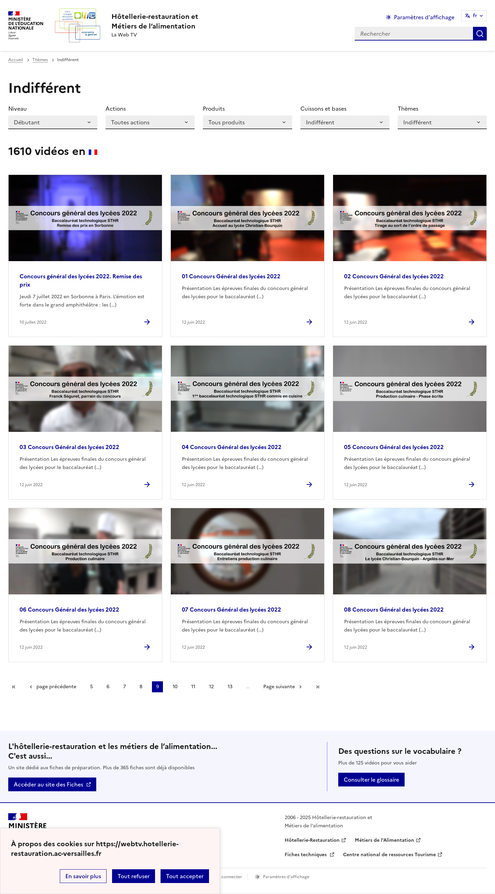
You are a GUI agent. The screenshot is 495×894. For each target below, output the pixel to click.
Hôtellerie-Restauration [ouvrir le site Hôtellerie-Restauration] (312, 840)
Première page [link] (13, 686)
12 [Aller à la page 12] (211, 686)
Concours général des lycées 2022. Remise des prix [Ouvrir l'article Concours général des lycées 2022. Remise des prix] (81, 280)
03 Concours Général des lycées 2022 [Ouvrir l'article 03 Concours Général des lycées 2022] (69, 447)
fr (475, 15)
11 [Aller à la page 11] (193, 686)
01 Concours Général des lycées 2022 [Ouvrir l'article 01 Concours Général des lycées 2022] (231, 276)
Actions (116, 108)
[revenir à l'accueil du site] (154, 21)
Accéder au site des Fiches (48, 784)
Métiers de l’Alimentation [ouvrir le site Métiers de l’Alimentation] (384, 840)
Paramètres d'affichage (286, 877)
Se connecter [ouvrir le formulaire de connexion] (229, 877)
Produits (214, 108)
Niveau (17, 108)
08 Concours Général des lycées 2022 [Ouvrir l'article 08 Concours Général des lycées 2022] (394, 609)
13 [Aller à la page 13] (230, 686)
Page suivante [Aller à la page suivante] (279, 686)
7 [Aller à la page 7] (124, 686)
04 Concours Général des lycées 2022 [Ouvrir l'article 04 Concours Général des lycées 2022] (232, 447)
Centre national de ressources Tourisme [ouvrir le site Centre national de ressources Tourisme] (389, 854)
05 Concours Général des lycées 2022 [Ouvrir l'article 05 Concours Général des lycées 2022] (394, 447)
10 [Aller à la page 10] (175, 686)
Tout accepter (185, 876)
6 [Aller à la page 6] (108, 686)
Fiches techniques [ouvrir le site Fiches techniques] (306, 854)
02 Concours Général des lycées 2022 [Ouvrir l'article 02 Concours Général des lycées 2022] (394, 276)
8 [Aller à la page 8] (141, 686)
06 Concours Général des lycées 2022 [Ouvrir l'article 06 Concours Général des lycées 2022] (69, 609)
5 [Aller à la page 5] (91, 686)
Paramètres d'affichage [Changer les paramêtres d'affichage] (424, 17)
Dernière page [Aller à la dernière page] (317, 686)
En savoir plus (83, 876)
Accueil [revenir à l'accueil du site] (15, 60)
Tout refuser (134, 876)
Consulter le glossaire (371, 779)
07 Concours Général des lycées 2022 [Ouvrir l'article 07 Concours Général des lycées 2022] (231, 609)
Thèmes (40, 60)
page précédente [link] (56, 686)
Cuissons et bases (323, 108)
